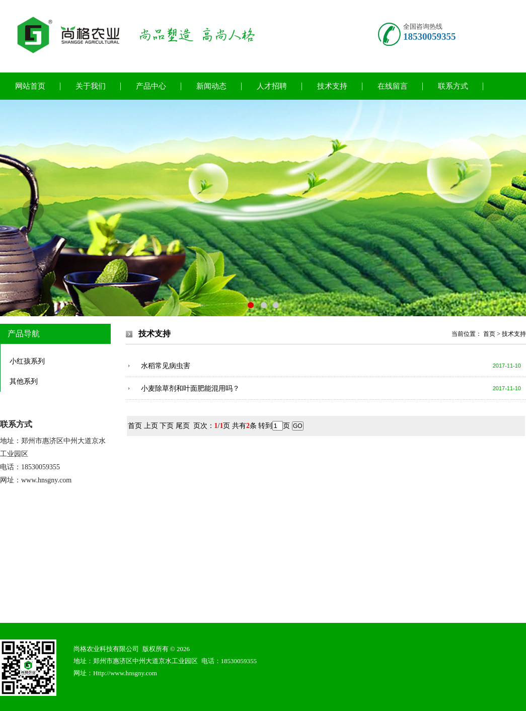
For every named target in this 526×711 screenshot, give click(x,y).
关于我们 (91, 86)
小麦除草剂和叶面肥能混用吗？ (190, 388)
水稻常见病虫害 (165, 366)
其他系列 (24, 381)
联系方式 (453, 86)
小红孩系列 (27, 361)
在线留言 (393, 86)
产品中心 (151, 86)
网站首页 (30, 86)
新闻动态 (211, 86)
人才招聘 (272, 86)
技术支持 (332, 86)
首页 (489, 333)
